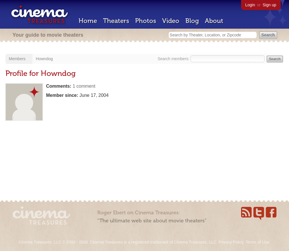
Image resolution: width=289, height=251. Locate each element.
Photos (145, 21)
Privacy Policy (231, 242)
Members (17, 58)
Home (88, 21)
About (214, 21)
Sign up (269, 5)
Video (170, 21)
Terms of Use (257, 242)
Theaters (116, 21)
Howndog (44, 58)
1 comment (84, 86)
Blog (192, 21)
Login (250, 5)
